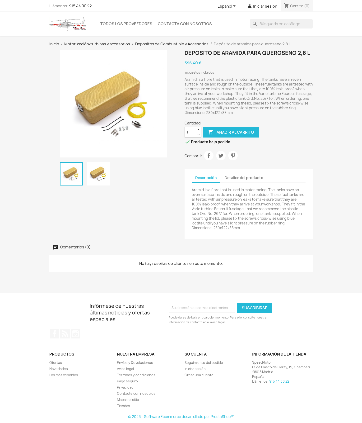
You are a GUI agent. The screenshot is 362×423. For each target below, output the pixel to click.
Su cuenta (196, 354)
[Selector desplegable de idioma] (227, 6)
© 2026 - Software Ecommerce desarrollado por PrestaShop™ (181, 416)
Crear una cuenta (199, 375)
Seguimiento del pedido (204, 362)
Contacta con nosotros (185, 23)
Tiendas (123, 406)
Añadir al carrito (231, 132)
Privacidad (125, 387)
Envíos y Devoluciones (135, 362)
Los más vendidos (63, 375)
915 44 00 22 (80, 6)
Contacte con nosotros (136, 393)
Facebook (54, 333)
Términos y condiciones (136, 375)
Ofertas (55, 362)
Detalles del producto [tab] (244, 177)
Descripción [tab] (206, 177)
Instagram (75, 333)
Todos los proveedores (126, 23)
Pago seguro (127, 381)
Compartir (208, 155)
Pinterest (233, 155)
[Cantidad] (190, 132)
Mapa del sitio (128, 399)
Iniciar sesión (195, 368)
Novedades (58, 368)
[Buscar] (281, 24)
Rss (65, 333)
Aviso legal (125, 368)
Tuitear (221, 155)
